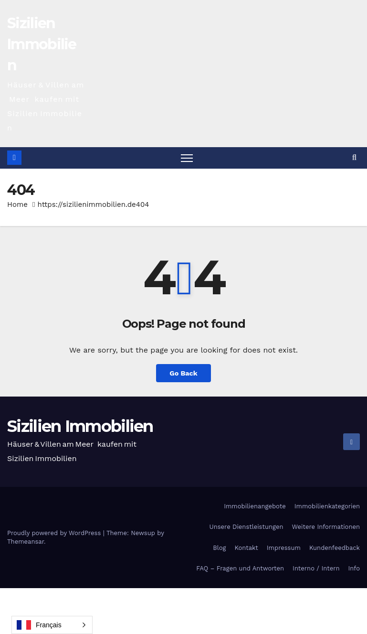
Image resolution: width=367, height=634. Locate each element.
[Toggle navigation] (187, 157)
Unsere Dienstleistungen (246, 526)
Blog (219, 547)
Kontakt (246, 547)
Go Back (183, 373)
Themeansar (25, 541)
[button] (354, 157)
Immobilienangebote (255, 506)
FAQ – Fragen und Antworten (240, 568)
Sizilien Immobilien (41, 44)
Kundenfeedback (334, 547)
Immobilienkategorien (327, 506)
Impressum (284, 547)
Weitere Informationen (326, 526)
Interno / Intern (316, 568)
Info (354, 568)
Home (17, 204)
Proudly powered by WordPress (55, 533)
